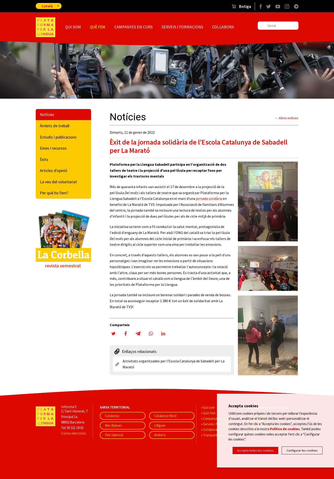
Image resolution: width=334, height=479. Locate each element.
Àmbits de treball (54, 125)
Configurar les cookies (302, 450)
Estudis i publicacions (58, 137)
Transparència (213, 435)
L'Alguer (160, 425)
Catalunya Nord (165, 416)
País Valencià (114, 435)
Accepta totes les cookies (255, 450)
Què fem (97, 27)
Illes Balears (113, 425)
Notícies (47, 114)
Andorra (160, 435)
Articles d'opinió (53, 170)
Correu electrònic (73, 433)
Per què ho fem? (54, 192)
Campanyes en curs (133, 27)
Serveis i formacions (182, 27)
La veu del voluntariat (58, 181)
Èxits (44, 159)
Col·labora (223, 27)
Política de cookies (285, 429)
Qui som (73, 27)
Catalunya (112, 416)
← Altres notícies (287, 118)
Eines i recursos (53, 148)
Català (47, 6)
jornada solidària (209, 198)
